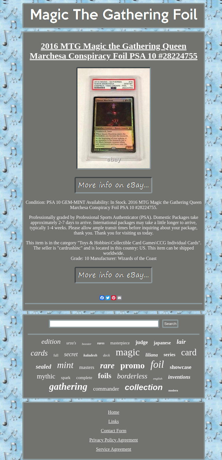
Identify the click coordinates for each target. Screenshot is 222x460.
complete (84, 377)
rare (107, 365)
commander (106, 389)
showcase (180, 367)
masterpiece (120, 343)
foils (104, 376)
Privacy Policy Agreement (113, 439)
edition (51, 341)
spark (66, 377)
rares (100, 343)
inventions (179, 377)
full (55, 355)
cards (39, 353)
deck (106, 355)
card (189, 352)
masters (86, 367)
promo (132, 365)
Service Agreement (113, 449)
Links (113, 421)
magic (128, 352)
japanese (162, 342)
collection (144, 387)
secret (71, 354)
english (157, 378)
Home (113, 412)
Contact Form (113, 430)
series (169, 354)
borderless (132, 376)
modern (173, 390)
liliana (151, 354)
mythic (46, 376)
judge (141, 342)
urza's (71, 343)
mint (65, 365)
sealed (43, 366)
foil (157, 364)
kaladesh (90, 355)
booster (86, 344)
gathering (68, 386)
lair (181, 341)
